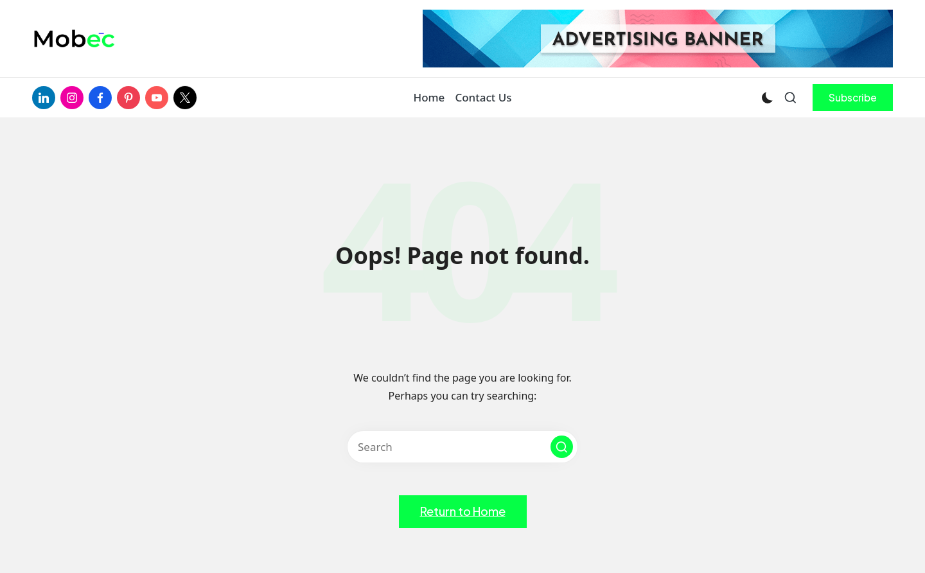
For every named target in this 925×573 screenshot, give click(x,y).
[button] (853, 97)
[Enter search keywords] (462, 446)
